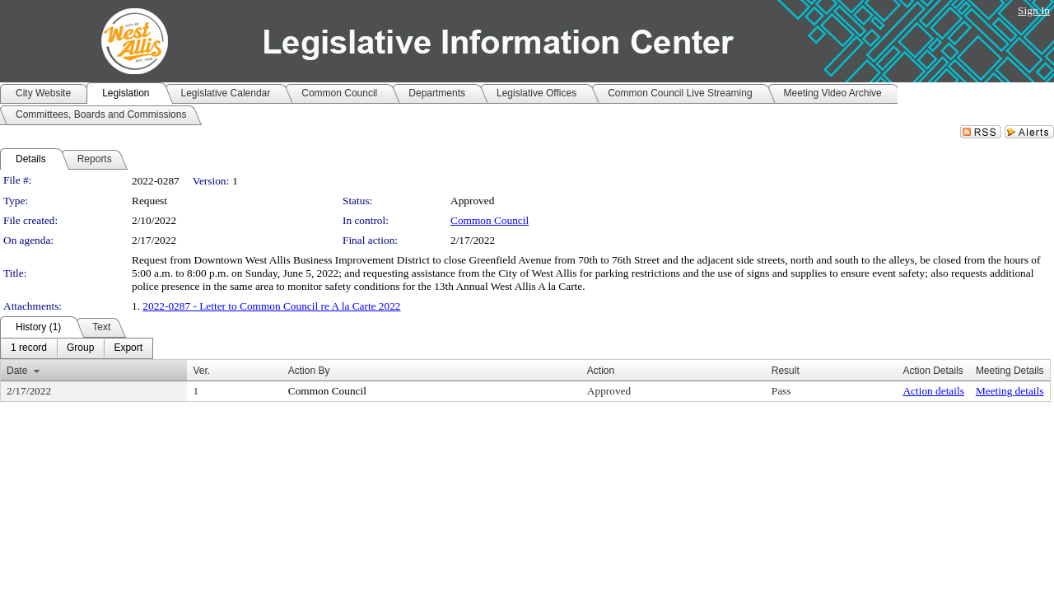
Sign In (1034, 10)
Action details (932, 391)
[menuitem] (29, 348)
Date (17, 370)
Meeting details (1010, 391)
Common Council (489, 220)
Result (786, 370)
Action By (309, 370)
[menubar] (76, 348)
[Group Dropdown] (80, 348)
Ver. (201, 370)
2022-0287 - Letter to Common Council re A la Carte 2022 (271, 306)
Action (600, 370)
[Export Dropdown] (128, 348)
